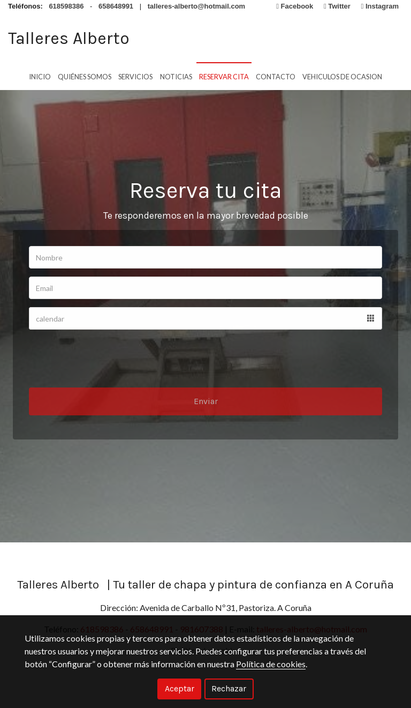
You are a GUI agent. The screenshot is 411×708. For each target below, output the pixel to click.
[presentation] (110, 366)
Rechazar (228, 688)
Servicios (135, 74)
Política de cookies (271, 664)
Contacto (275, 74)
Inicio (40, 74)
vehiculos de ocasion (342, 74)
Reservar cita (224, 74)
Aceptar (179, 688)
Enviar (206, 409)
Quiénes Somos (84, 74)
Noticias (176, 74)
